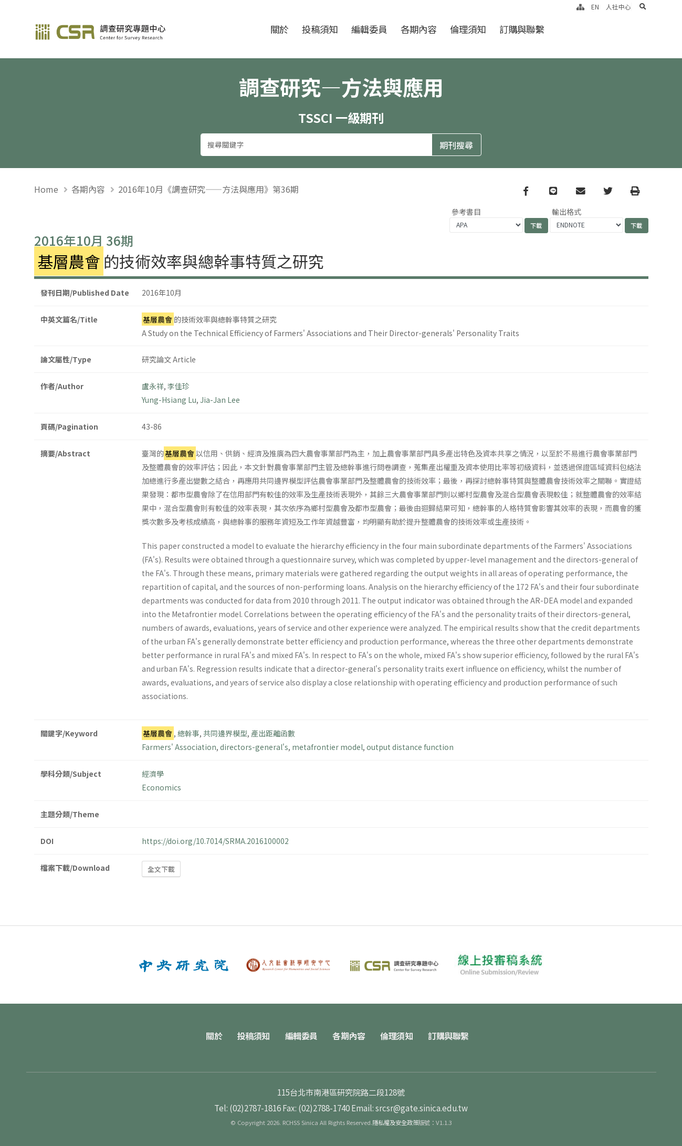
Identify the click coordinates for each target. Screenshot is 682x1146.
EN (595, 6)
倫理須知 (468, 29)
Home (46, 189)
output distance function (410, 747)
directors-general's (254, 747)
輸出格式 (566, 211)
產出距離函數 (273, 733)
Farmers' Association (179, 747)
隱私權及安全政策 (395, 1122)
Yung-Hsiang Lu (169, 399)
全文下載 (161, 869)
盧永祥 (153, 386)
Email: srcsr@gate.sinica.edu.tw (409, 1107)
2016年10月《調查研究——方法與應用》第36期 (208, 189)
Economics (161, 787)
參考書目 (466, 211)
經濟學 (153, 773)
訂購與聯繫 (521, 29)
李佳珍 (178, 386)
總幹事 (188, 733)
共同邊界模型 (225, 733)
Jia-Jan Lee (220, 399)
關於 (279, 29)
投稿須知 (320, 29)
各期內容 (418, 29)
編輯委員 (369, 29)
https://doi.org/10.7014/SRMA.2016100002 (215, 841)
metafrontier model (327, 747)
